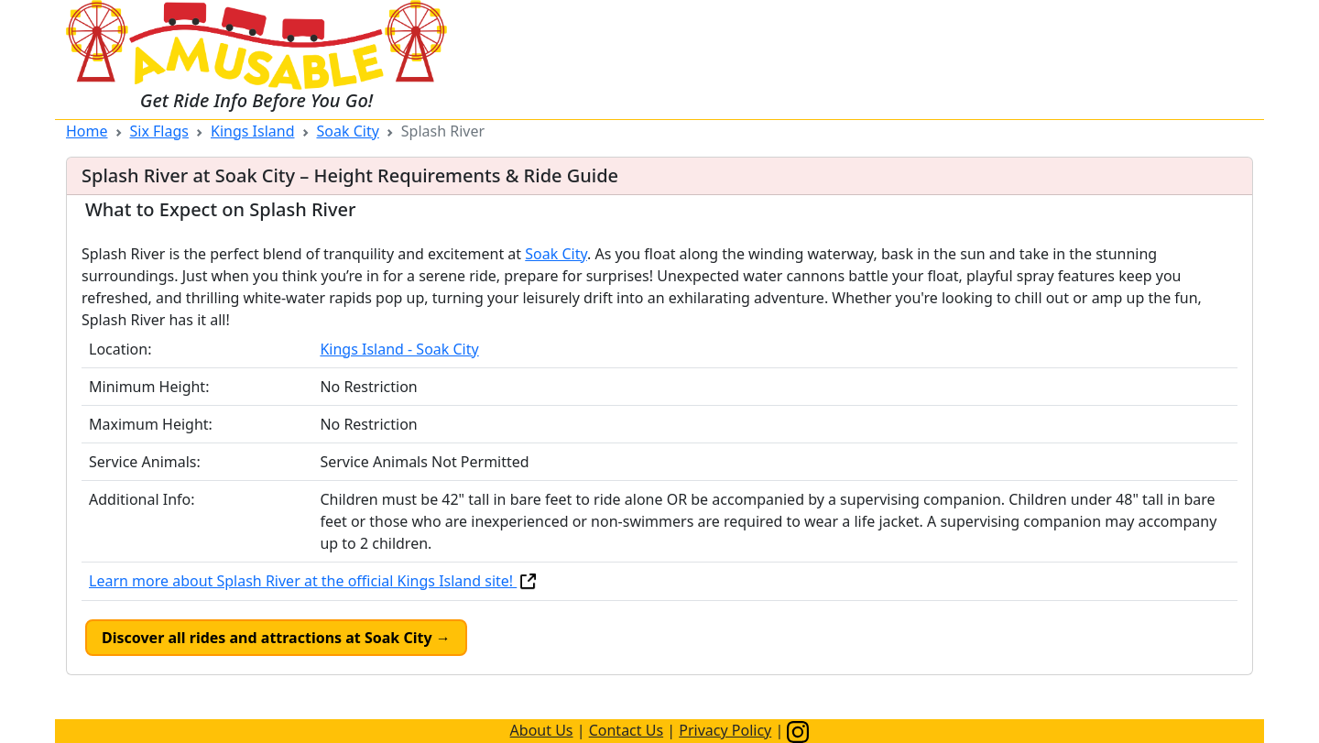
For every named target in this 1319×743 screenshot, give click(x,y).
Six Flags (159, 131)
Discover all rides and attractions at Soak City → (276, 638)
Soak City (348, 131)
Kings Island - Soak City (399, 349)
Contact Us (626, 730)
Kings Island (253, 131)
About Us (541, 730)
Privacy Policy (725, 730)
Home (87, 131)
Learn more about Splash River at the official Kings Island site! (314, 581)
